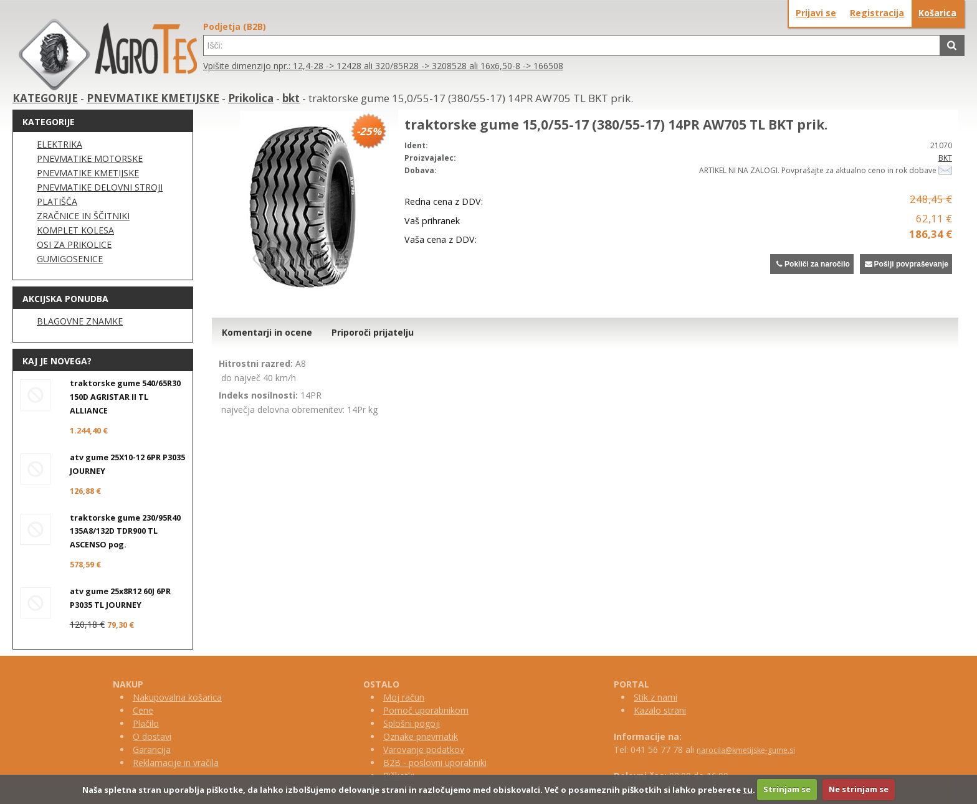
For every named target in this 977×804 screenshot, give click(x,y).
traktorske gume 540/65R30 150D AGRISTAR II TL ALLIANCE (125, 397)
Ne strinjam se (859, 789)
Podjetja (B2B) (234, 26)
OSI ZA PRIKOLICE (74, 244)
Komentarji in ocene (267, 332)
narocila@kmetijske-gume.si (746, 750)
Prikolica (251, 98)
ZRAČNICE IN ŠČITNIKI (83, 216)
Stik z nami (655, 697)
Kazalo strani (660, 710)
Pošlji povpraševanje (906, 264)
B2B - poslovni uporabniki (435, 763)
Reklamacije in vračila (176, 763)
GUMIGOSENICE (70, 259)
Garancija (152, 749)
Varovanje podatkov (423, 749)
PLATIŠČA (57, 201)
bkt (291, 98)
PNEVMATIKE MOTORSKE (90, 158)
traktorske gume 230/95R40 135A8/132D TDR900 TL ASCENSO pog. (125, 532)
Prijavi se (816, 13)
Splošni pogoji (411, 723)
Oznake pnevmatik (420, 736)
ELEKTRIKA (59, 144)
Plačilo (146, 723)
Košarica (937, 13)
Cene (143, 710)
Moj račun (403, 697)
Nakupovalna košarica (177, 697)
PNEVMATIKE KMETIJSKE (153, 98)
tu (748, 789)
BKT (945, 158)
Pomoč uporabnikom (426, 710)
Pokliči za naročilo (811, 264)
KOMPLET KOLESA (75, 230)
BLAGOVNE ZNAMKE (80, 321)
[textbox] (571, 45)
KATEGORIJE (45, 98)
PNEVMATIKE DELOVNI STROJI (100, 187)
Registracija (877, 13)
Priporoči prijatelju (372, 332)
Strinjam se (787, 789)
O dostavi (152, 736)
